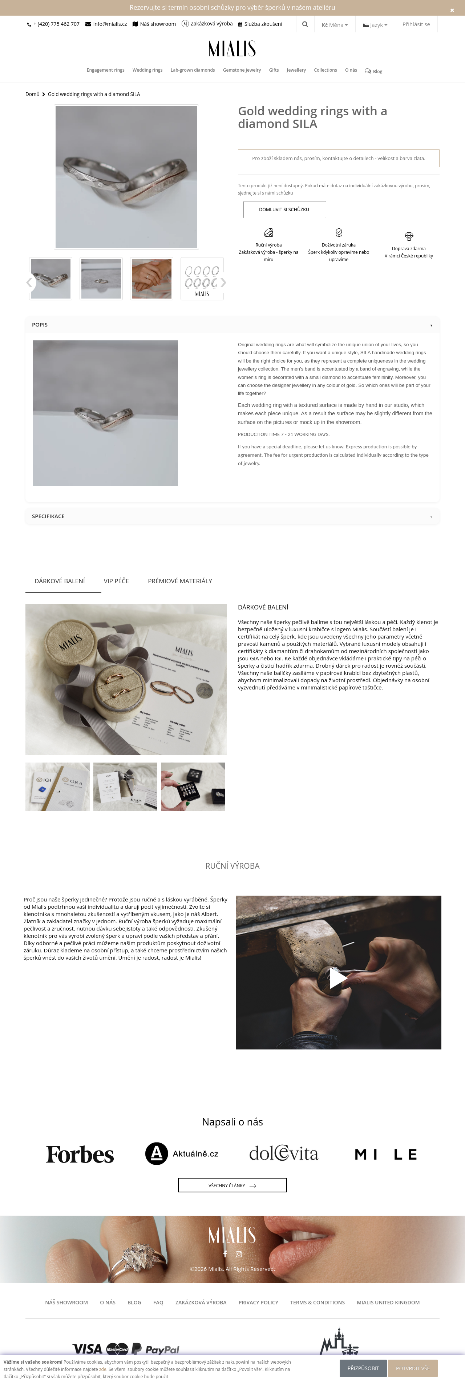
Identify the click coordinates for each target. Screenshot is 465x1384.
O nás (348, 71)
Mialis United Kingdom (388, 1302)
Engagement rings (108, 71)
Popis (232, 324)
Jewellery (295, 71)
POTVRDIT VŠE (414, 1368)
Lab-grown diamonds (194, 71)
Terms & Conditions (317, 1302)
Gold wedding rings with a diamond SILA (95, 93)
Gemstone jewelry (242, 71)
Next (221, 286)
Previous (30, 286)
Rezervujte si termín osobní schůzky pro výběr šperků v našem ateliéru (232, 7)
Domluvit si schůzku (283, 209)
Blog (370, 71)
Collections (323, 71)
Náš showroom (66, 1302)
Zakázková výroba (201, 1302)
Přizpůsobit (362, 1368)
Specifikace (232, 516)
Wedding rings (149, 71)
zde (102, 1369)
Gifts (274, 71)
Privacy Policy (258, 1302)
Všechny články (232, 1186)
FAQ (158, 1302)
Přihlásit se (416, 24)
